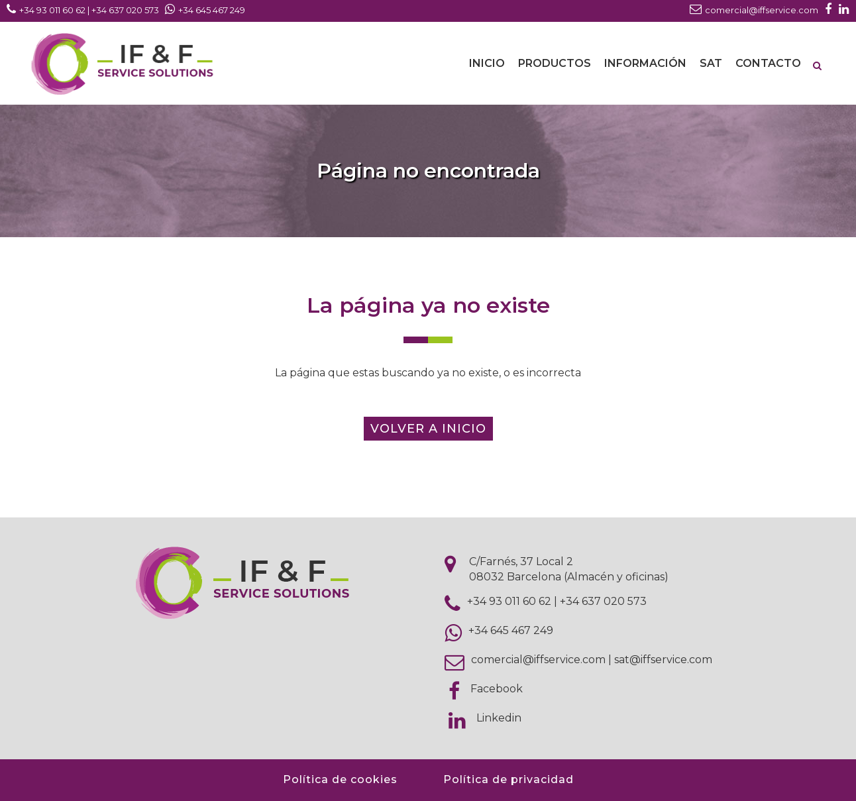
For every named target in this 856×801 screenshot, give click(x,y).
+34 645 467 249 (510, 630)
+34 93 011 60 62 (509, 601)
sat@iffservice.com (663, 659)
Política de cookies (340, 779)
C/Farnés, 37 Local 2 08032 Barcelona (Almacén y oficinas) (569, 569)
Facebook (496, 688)
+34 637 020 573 (603, 601)
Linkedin (498, 718)
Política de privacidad (508, 779)
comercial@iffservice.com (538, 659)
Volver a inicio (428, 428)
